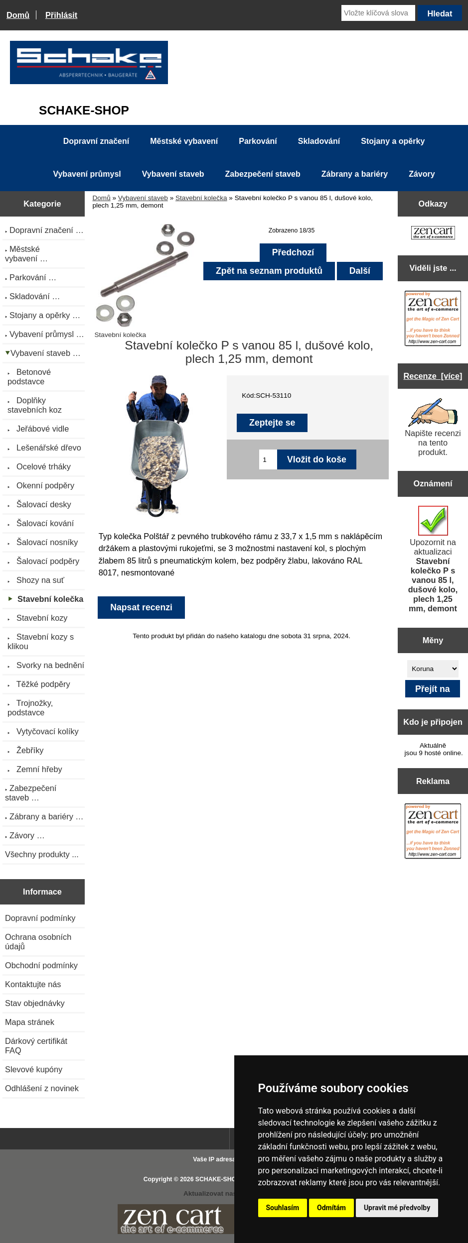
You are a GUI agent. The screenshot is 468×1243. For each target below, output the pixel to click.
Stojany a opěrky (393, 141)
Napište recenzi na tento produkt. (433, 427)
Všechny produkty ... (42, 854)
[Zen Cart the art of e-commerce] (433, 234)
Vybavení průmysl (87, 174)
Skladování (319, 141)
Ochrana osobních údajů (38, 941)
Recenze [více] (433, 375)
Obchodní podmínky (41, 965)
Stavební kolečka (201, 198)
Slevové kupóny (33, 1069)
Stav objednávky (35, 1003)
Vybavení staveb (143, 198)
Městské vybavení (184, 141)
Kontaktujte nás (33, 984)
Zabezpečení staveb (263, 174)
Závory (422, 174)
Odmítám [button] (331, 1208)
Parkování (258, 141)
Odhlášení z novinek (42, 1088)
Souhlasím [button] (283, 1208)
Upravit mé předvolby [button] (397, 1208)
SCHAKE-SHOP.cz (221, 1179)
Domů (17, 14)
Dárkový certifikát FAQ (36, 1045)
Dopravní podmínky (40, 917)
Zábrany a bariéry (354, 174)
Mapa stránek (29, 1021)
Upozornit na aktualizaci (433, 559)
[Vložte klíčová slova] (378, 13)
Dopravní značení (96, 141)
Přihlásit (61, 14)
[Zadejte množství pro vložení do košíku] (268, 459)
